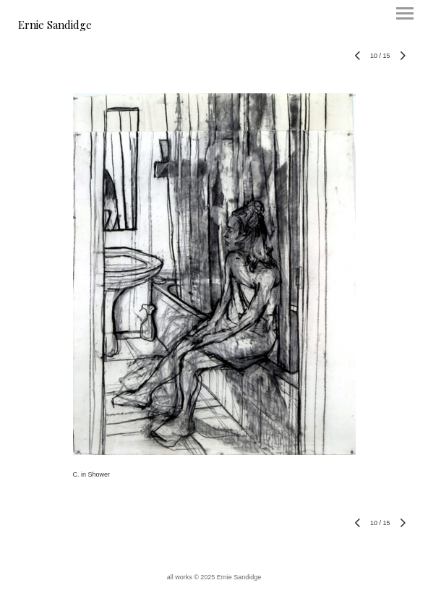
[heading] (55, 26)
